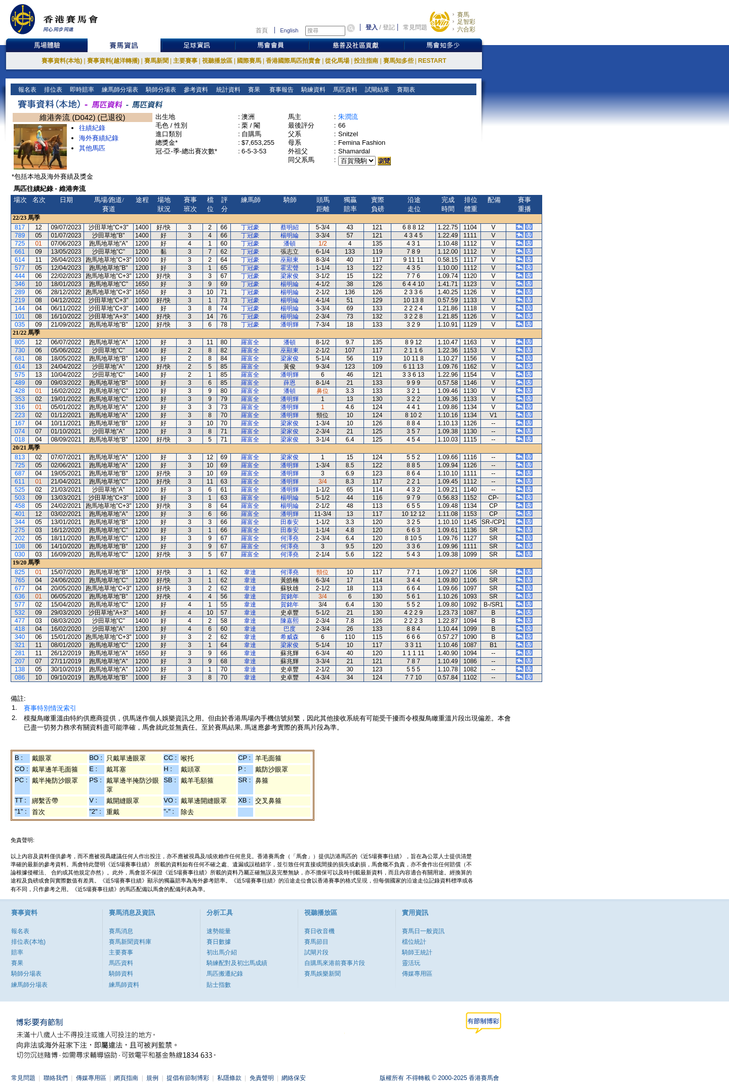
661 (20, 251)
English (289, 30)
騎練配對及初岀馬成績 (237, 963)
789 (20, 235)
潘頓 (290, 243)
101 (20, 316)
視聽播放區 (217, 60)
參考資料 (195, 89)
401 (20, 513)
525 (20, 489)
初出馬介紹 (222, 952)
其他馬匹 (92, 148)
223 (20, 415)
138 (20, 669)
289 (20, 292)
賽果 (253, 89)
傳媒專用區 (417, 973)
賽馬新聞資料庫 (130, 941)
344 (20, 522)
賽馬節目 (316, 941)
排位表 (52, 89)
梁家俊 (289, 275)
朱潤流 (348, 117)
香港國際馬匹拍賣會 (293, 60)
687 (20, 473)
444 (20, 275)
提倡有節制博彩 (188, 1077)
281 (20, 653)
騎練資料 (313, 89)
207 (20, 661)
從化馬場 (337, 60)
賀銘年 (289, 596)
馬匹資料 (344, 89)
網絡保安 (293, 1077)
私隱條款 (229, 1077)
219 (20, 300)
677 (20, 588)
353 (20, 399)
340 (20, 636)
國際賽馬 (249, 60)
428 (20, 390)
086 (20, 677)
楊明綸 (289, 235)
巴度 (290, 628)
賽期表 (405, 89)
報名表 (26, 89)
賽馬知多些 (398, 60)
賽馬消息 (121, 931)
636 (20, 596)
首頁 (262, 30)
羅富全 (250, 342)
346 (20, 284)
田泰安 (289, 522)
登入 (372, 27)
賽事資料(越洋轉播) (113, 60)
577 (20, 267)
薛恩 (290, 382)
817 (20, 227)
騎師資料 (121, 973)
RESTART (432, 60)
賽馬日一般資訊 (423, 931)
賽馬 (463, 14)
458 (20, 505)
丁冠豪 (250, 227)
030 (20, 554)
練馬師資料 (124, 984)
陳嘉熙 (289, 620)
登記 (389, 27)
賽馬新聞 (156, 60)
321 (20, 645)
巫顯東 (289, 259)
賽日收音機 (319, 931)
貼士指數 (219, 984)
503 (20, 497)
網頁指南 (126, 1077)
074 (20, 431)
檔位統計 (414, 941)
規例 (152, 1077)
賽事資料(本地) (62, 60)
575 (20, 374)
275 (20, 530)
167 (20, 423)
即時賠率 (81, 89)
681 (20, 358)
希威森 (289, 636)
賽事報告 (280, 89)
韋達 (250, 572)
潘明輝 (289, 324)
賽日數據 (219, 941)
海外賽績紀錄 (98, 138)
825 (20, 572)
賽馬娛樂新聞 (322, 973)
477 (20, 620)
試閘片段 (316, 952)
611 (20, 481)
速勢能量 (219, 931)
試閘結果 (376, 89)
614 (20, 259)
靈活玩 (411, 963)
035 (20, 324)
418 (20, 628)
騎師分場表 (160, 89)
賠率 (17, 952)
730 (20, 350)
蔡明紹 (289, 227)
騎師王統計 (417, 952)
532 (20, 612)
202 (20, 538)
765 (20, 580)
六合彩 (466, 29)
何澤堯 (289, 538)
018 (20, 439)
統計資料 (227, 89)
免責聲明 (262, 1077)
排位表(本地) (28, 941)
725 (20, 243)
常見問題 (415, 27)
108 (20, 546)
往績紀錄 (92, 128)
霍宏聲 (289, 267)
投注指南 (366, 60)
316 (20, 407)
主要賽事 (185, 60)
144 (20, 308)
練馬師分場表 (119, 89)
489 (20, 382)
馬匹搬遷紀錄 (225, 973)
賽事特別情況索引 (50, 708)
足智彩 (466, 21)
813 (20, 457)
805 (20, 342)
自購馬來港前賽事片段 (334, 963)
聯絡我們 (56, 1077)
